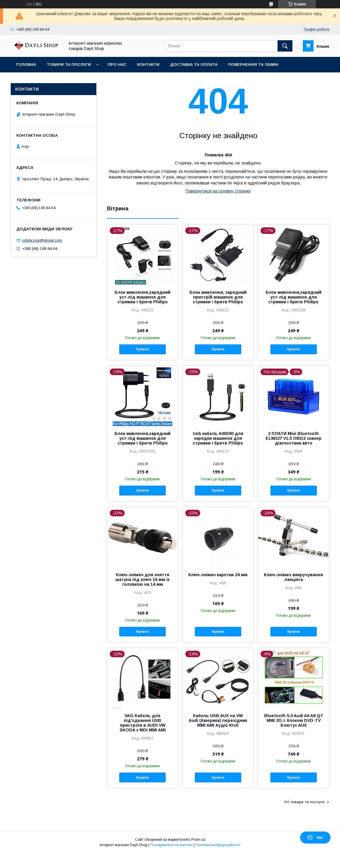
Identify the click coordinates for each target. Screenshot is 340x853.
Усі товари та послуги (304, 802)
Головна (26, 64)
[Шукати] (285, 46)
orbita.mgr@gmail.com (42, 240)
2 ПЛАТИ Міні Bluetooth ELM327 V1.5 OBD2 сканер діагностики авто (294, 438)
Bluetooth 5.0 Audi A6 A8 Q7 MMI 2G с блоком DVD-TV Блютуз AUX (293, 720)
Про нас (117, 64)
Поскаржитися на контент (171, 845)
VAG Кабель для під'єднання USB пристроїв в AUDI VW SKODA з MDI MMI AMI (143, 722)
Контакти (148, 64)
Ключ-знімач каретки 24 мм (217, 574)
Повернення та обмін (253, 64)
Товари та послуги (69, 64)
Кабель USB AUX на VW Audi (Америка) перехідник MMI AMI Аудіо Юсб (218, 720)
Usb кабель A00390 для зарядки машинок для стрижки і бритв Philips (218, 438)
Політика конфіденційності (217, 845)
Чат (315, 837)
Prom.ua (198, 840)
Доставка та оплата (193, 64)
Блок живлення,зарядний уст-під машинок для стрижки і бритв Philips (142, 297)
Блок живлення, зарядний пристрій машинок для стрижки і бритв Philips (218, 297)
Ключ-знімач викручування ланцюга (293, 577)
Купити (142, 349)
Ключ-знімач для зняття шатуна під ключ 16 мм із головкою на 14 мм (142, 579)
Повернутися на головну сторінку (218, 191)
